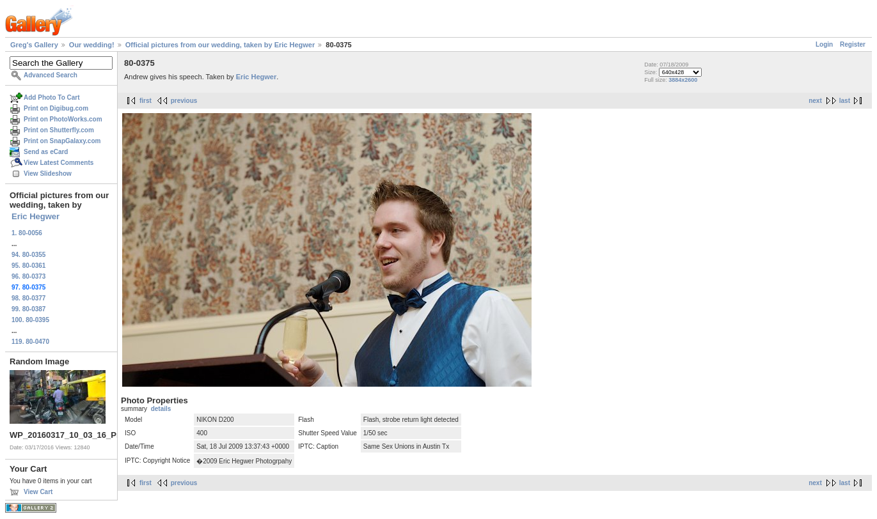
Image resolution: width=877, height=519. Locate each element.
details (161, 408)
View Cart (38, 491)
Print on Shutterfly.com (59, 130)
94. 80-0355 (28, 254)
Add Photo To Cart (52, 97)
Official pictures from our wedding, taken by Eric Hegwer (220, 45)
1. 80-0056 (27, 232)
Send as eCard (46, 151)
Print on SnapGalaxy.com (62, 140)
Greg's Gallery (34, 45)
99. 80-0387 (28, 309)
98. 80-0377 (28, 298)
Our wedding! (92, 45)
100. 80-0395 (30, 319)
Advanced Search (50, 75)
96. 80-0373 (28, 276)
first (145, 100)
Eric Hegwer (35, 216)
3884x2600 (682, 80)
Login (824, 44)
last (844, 100)
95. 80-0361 (28, 265)
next (815, 100)
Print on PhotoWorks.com (63, 119)
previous (184, 100)
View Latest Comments (58, 162)
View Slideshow (48, 173)
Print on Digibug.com (56, 108)
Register (852, 44)
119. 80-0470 (30, 341)
